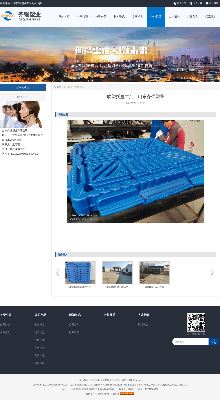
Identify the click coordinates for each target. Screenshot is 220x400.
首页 (70, 87)
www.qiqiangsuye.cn (58, 384)
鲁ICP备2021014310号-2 (175, 384)
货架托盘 (39, 332)
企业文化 (5, 332)
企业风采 (79, 87)
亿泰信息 (115, 394)
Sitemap (136, 380)
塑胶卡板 (39, 363)
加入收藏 (197, 3)
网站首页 (83, 380)
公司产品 (40, 314)
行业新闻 (74, 332)
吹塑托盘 (39, 340)
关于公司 (6, 314)
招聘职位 (143, 324)
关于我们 (94, 380)
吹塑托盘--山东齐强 (154, 286)
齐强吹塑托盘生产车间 (80, 286)
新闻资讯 (75, 314)
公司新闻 (74, 324)
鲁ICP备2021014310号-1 (150, 384)
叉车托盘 (39, 324)
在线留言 (213, 3)
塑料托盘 (39, 347)
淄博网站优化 (103, 394)
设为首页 (181, 3)
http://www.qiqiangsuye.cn (24, 153)
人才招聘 (144, 314)
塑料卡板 (39, 355)
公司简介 (5, 324)
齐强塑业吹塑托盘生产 (117, 286)
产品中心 (115, 380)
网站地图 (126, 380)
